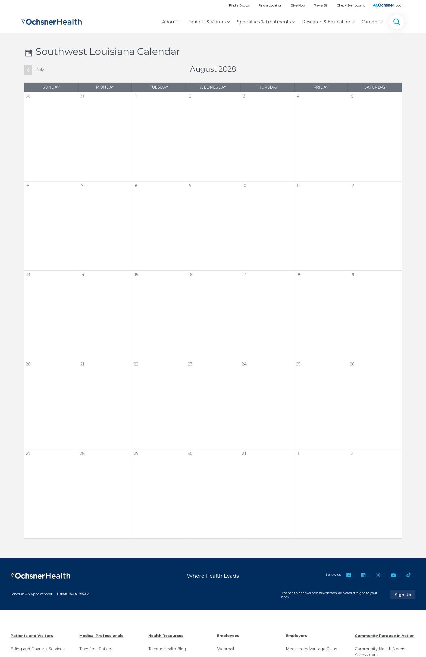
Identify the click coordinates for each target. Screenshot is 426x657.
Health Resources (165, 635)
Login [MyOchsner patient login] (400, 5)
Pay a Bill (321, 5)
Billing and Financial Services (37, 648)
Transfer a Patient (96, 648)
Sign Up (405, 594)
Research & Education (326, 21)
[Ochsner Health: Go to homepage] (51, 20)
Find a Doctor (239, 5)
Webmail (225, 648)
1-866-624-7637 (72, 594)
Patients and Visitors (32, 635)
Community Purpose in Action (385, 635)
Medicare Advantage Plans (311, 648)
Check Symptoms (351, 5)
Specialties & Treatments (264, 21)
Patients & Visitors (206, 21)
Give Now (298, 5)
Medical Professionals (101, 635)
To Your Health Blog (167, 648)
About (169, 21)
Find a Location (270, 5)
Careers (370, 21)
